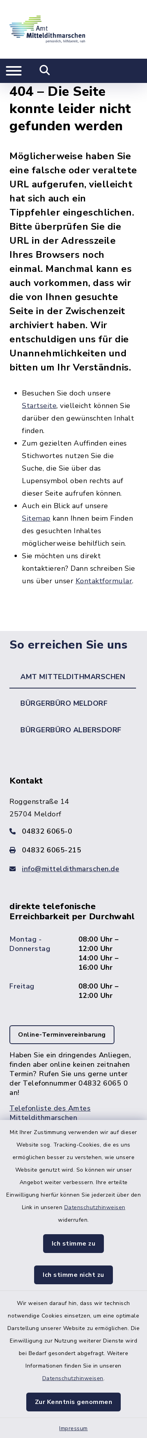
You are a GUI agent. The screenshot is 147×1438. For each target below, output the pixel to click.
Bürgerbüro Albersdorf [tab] (71, 730)
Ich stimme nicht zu (73, 1275)
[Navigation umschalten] (13, 70)
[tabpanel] (73, 957)
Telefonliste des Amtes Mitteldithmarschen (50, 1113)
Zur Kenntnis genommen (74, 1402)
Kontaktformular (104, 581)
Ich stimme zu (74, 1243)
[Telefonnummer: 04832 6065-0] (73, 831)
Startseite (39, 405)
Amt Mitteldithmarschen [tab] (72, 676)
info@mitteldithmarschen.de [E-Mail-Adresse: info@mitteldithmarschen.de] (70, 869)
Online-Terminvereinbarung (62, 1034)
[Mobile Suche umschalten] (45, 71)
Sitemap (36, 518)
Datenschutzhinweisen (94, 1207)
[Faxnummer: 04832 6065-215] (73, 850)
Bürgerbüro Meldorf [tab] (63, 703)
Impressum (73, 1428)
